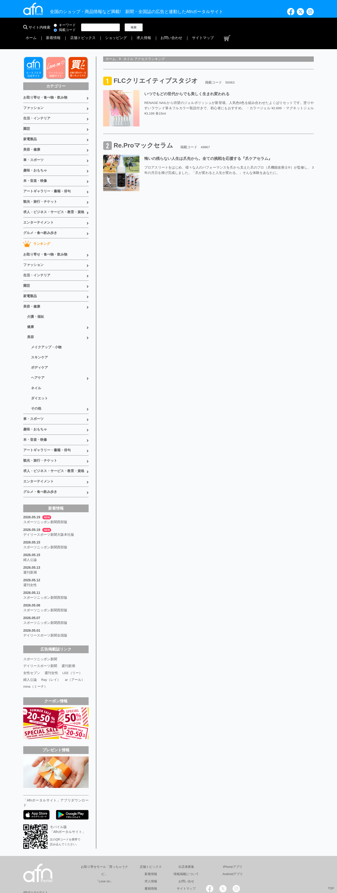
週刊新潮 (30, 540)
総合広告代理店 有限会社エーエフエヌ (126, 869)
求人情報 (244, 27)
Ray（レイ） (51, 644)
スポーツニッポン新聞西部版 (45, 491)
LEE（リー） (72, 637)
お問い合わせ (266, 27)
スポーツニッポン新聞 (40, 623)
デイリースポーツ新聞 (40, 630)
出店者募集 (186, 830)
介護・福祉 (35, 295)
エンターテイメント (38, 204)
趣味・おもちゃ (35, 155)
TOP (331, 888)
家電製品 (30, 125)
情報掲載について (186, 838)
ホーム (156, 27)
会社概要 (168, 869)
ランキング (36, 225)
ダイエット (39, 372)
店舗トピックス (196, 27)
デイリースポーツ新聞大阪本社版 (48, 503)
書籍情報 (151, 852)
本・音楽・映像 (35, 165)
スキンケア (39, 333)
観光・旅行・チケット (40, 184)
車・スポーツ (33, 145)
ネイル (36, 363)
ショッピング (223, 27)
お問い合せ (186, 845)
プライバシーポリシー (200, 869)
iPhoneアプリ (232, 830)
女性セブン (31, 637)
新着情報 (172, 27)
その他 (36, 382)
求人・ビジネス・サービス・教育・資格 (53, 194)
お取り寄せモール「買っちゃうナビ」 (104, 834)
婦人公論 (30, 527)
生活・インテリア (36, 105)
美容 (30, 314)
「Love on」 (104, 845)
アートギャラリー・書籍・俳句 (47, 175)
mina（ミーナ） (35, 650)
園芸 (26, 115)
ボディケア (39, 343)
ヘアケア (38, 353)
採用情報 (232, 869)
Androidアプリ (232, 838)
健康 (30, 304)
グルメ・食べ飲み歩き (40, 214)
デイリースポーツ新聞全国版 (45, 600)
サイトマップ (291, 27)
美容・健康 (31, 135)
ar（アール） (75, 644)
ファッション (33, 95)
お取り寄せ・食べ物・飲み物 (45, 85)
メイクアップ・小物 (46, 324)
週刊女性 (30, 552)
